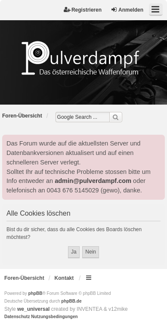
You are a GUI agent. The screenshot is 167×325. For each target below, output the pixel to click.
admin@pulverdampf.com (93, 180)
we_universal (33, 309)
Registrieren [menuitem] (83, 9)
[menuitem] (17, 317)
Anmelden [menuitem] (127, 9)
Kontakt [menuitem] (64, 278)
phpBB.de (71, 301)
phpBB (35, 293)
